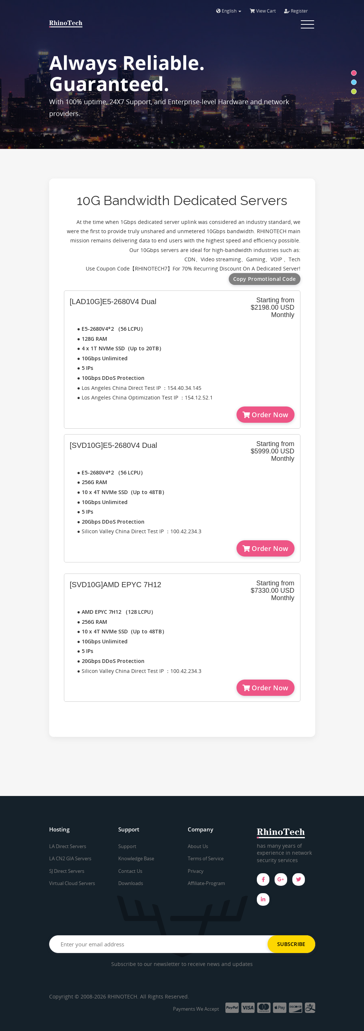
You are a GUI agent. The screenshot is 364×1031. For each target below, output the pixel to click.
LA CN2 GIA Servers (70, 858)
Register (296, 11)
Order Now (265, 414)
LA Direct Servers (67, 846)
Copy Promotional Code (264, 278)
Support (127, 846)
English (228, 11)
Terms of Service (206, 858)
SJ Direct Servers (66, 871)
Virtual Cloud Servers (72, 883)
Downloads (130, 883)
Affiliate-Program (206, 883)
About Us (198, 846)
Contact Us (130, 871)
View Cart (263, 11)
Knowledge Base (136, 858)
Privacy (196, 871)
